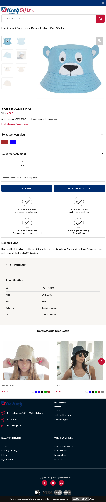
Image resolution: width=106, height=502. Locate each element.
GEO (58, 385)
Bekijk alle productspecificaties (15, 123)
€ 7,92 (58, 390)
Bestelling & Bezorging (10, 450)
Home (3, 28)
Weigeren (92, 499)
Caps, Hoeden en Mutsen (27, 28)
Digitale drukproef (8, 459)
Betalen (4, 454)
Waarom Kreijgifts (61, 419)
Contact (4, 445)
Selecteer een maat (13, 153)
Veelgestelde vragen (62, 414)
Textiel (11, 28)
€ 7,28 (5, 390)
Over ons (57, 410)
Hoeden (43, 28)
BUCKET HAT (8, 385)
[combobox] (49, 19)
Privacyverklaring (61, 454)
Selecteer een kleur (13, 133)
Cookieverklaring (61, 450)
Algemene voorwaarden (63, 445)
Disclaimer (58, 459)
